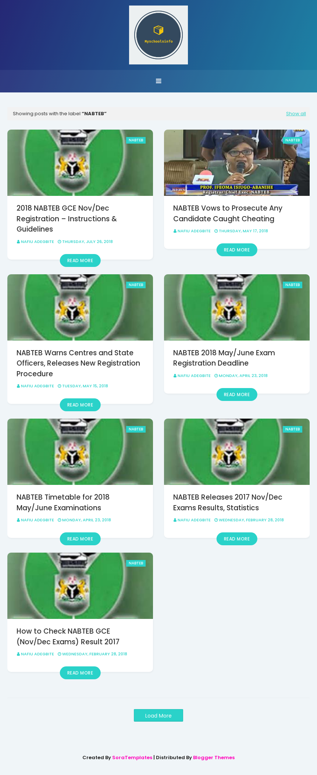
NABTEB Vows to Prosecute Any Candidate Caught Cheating (227, 213)
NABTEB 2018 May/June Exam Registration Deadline (224, 358)
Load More (158, 715)
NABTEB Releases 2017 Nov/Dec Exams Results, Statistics (227, 502)
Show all (296, 113)
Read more (80, 260)
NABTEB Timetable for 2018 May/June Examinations (63, 502)
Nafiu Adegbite (37, 241)
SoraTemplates (132, 757)
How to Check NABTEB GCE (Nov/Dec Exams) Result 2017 (68, 636)
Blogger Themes (214, 757)
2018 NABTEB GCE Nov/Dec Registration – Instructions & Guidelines (67, 218)
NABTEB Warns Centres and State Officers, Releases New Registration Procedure (78, 363)
